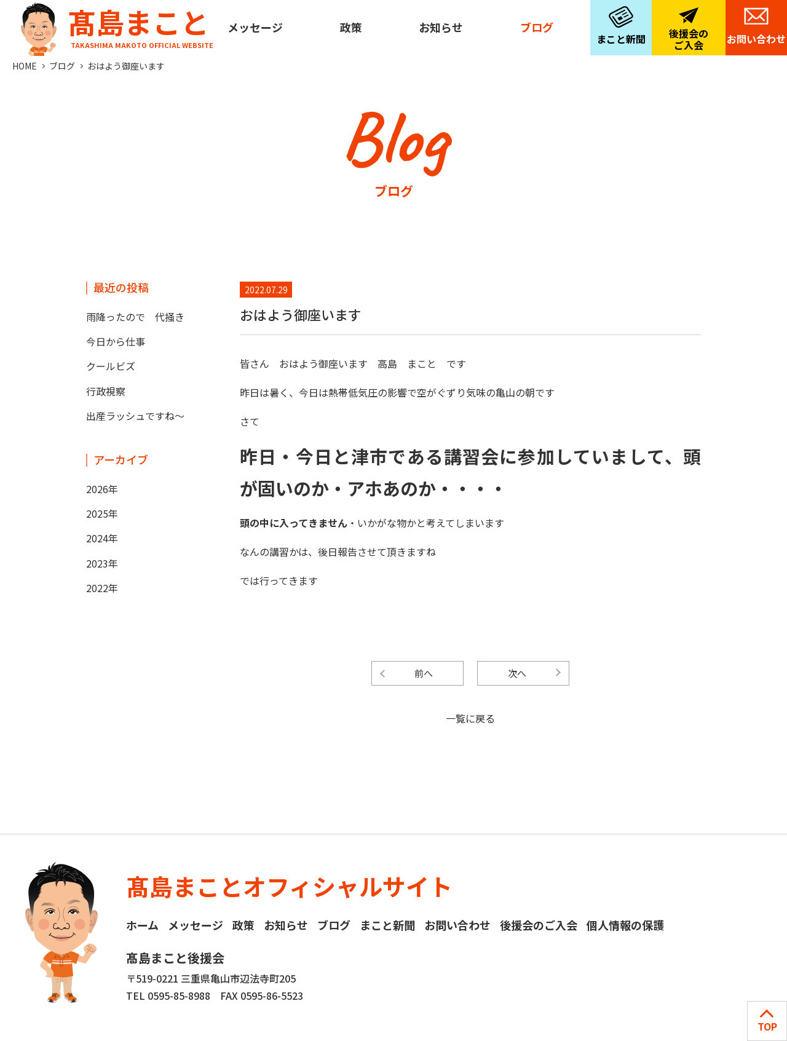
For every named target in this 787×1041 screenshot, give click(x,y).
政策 (351, 27)
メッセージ (255, 27)
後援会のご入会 (688, 39)
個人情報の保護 (625, 925)
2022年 (102, 587)
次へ (517, 673)
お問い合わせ (756, 38)
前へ (423, 673)
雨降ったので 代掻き (135, 316)
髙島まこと (114, 25)
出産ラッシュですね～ (135, 415)
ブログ (536, 27)
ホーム (142, 925)
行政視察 (105, 391)
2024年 (102, 538)
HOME (24, 66)
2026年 (102, 488)
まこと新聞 (621, 38)
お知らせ (441, 27)
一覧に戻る (470, 718)
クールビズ (110, 365)
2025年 (102, 513)
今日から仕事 (115, 341)
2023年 (102, 563)
